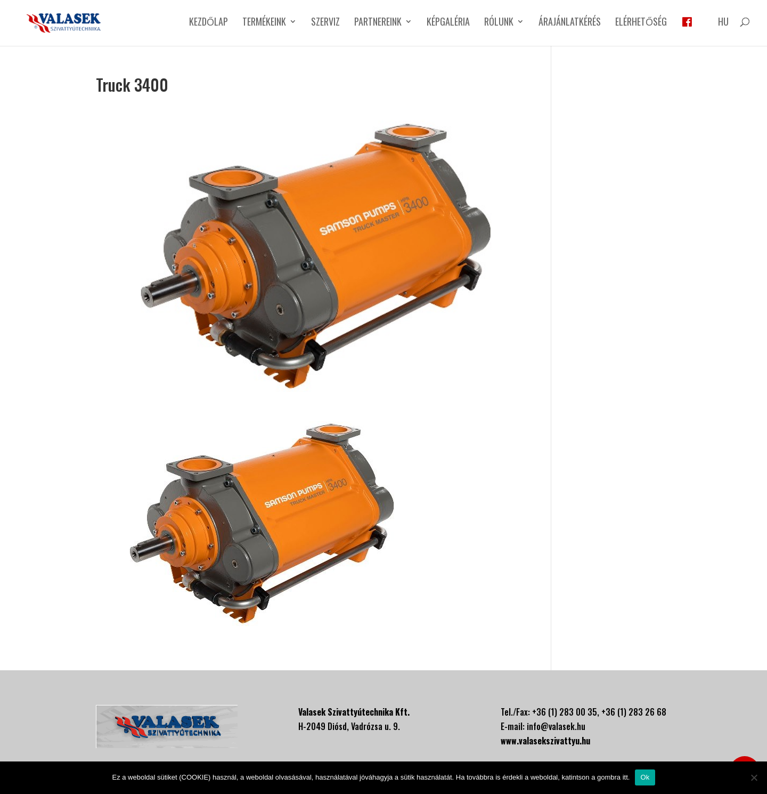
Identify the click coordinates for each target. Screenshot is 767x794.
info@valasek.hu (556, 726)
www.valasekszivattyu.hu (545, 740)
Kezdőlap (208, 23)
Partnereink (378, 23)
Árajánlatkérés (569, 23)
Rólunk (498, 23)
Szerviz (325, 23)
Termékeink (264, 23)
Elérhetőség (641, 23)
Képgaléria (448, 23)
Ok (644, 777)
